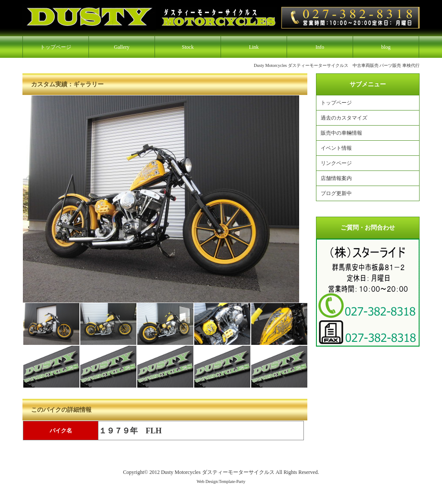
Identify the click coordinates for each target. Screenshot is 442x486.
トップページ (55, 47)
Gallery (121, 47)
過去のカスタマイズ (344, 118)
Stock (187, 47)
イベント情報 (336, 148)
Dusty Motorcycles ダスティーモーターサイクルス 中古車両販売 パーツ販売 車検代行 (337, 65)
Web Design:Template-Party (220, 481)
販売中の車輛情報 (341, 133)
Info (320, 47)
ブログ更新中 (336, 193)
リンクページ (336, 163)
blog (385, 47)
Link (254, 47)
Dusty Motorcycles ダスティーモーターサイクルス (218, 472)
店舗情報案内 (336, 178)
